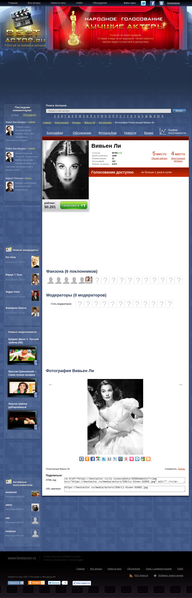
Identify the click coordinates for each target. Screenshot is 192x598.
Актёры (15, 115)
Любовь (181, 469)
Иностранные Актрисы (178, 159)
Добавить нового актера (170, 575)
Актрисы (76, 122)
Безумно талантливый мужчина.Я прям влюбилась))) (25, 186)
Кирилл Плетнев (14, 178)
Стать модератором (61, 304)
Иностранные (62, 122)
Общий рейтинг (159, 158)
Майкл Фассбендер (15, 122)
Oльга (28, 178)
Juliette (31, 122)
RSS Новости (141, 575)
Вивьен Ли (89, 122)
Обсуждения (29, 115)
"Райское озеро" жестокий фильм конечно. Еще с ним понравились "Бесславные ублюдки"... (20, 133)
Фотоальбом (105, 122)
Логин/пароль (173, 3)
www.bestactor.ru (22, 558)
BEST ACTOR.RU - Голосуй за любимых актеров (25, 38)
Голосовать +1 (73, 205)
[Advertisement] (96, 78)
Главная (47, 122)
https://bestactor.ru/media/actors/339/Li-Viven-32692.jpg (124, 490)
